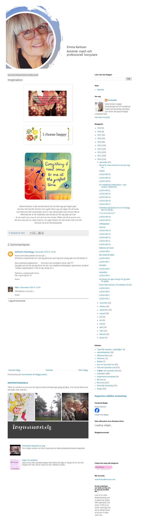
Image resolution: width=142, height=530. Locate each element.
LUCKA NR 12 (104, 238)
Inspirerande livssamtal (106, 377)
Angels (102, 171)
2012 (99, 152)
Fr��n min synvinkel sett (107, 371)
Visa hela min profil (102, 117)
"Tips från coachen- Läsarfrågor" (109, 349)
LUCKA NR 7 (104, 262)
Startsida (49, 370)
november (104, 303)
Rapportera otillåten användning (110, 396)
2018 (99, 132)
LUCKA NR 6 (104, 269)
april (101, 327)
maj (101, 324)
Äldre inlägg (83, 370)
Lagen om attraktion (30, 460)
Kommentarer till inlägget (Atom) (34, 374)
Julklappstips (104, 224)
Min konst (100, 383)
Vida (16, 287)
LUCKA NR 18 (104, 201)
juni (101, 320)
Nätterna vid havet (106, 248)
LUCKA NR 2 (104, 295)
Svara (17, 279)
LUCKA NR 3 (104, 292)
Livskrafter (112, 100)
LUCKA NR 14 (104, 231)
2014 (99, 145)
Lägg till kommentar (17, 301)
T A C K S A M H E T (107, 213)
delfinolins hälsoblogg (24, 252)
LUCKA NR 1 (104, 299)
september (104, 310)
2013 (99, 149)
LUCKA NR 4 (104, 288)
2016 (99, 138)
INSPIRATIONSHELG (18, 383)
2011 (99, 156)
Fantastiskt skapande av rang (33, 446)
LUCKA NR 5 (104, 276)
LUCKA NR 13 (104, 234)
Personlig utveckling (105, 386)
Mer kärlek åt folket (106, 255)
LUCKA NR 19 (104, 197)
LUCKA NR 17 (104, 204)
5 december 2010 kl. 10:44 (44, 252)
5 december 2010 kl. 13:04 (29, 287)
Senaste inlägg (14, 370)
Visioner (102, 227)
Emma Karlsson (100, 407)
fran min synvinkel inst (105, 365)
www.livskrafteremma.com (105, 479)
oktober (103, 306)
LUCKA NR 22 (104, 181)
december (104, 162)
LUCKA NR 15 (104, 220)
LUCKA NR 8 (104, 258)
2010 (99, 159)
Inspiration (103, 272)
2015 (99, 142)
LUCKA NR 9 (104, 251)
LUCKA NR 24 (104, 174)
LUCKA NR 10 (104, 245)
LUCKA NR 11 (104, 241)
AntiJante (100, 358)
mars (102, 331)
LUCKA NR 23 (104, 178)
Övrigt (99, 389)
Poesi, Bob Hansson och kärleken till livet (115, 285)
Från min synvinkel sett (106, 368)
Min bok (100, 380)
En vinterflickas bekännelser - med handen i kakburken (112, 186)
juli (101, 317)
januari (102, 338)
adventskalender (103, 352)
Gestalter (102, 265)
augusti (103, 313)
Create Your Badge (101, 415)
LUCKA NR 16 (104, 217)
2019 (99, 128)
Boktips (100, 361)
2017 (99, 135)
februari (103, 334)
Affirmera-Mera (103, 356)
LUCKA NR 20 (104, 194)
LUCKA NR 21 (104, 190)
